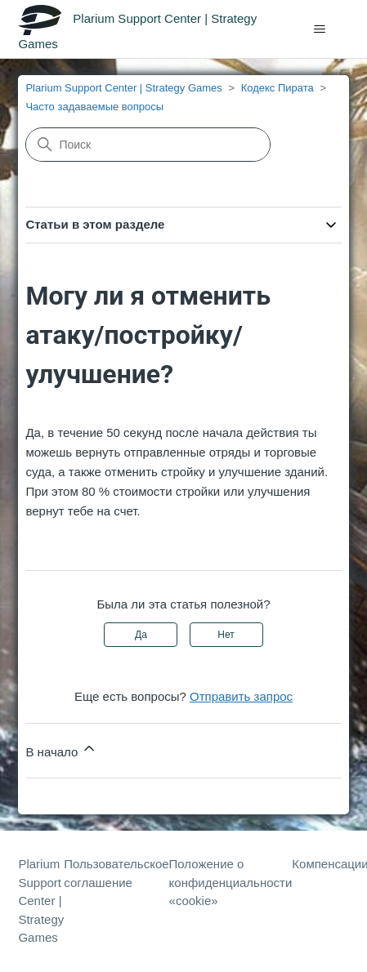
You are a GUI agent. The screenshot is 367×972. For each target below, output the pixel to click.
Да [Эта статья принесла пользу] (141, 634)
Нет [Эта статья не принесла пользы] (225, 634)
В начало (61, 749)
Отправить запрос (241, 696)
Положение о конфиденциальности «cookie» (231, 882)
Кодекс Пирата (277, 88)
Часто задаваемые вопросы (94, 106)
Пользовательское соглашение (116, 873)
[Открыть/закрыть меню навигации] (320, 29)
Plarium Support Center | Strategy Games (123, 88)
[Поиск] (148, 144)
